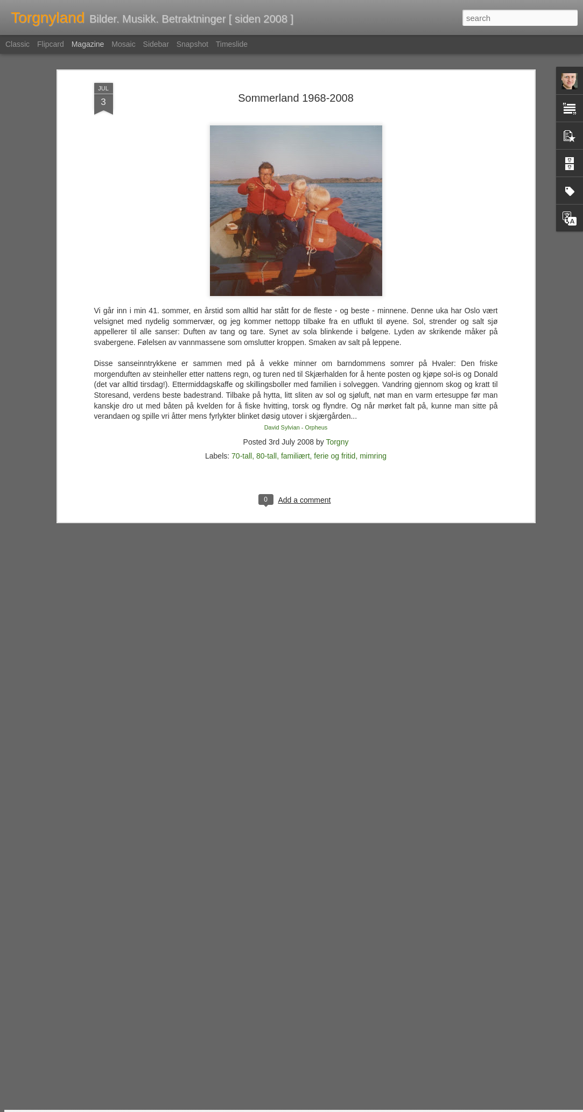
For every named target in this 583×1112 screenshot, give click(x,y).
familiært (295, 381)
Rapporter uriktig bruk (359, 1106)
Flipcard (50, 44)
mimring (373, 381)
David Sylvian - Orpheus (296, 352)
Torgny (337, 367)
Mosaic (123, 44)
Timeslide (232, 44)
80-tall (266, 381)
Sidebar (156, 44)
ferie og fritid (334, 381)
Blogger (317, 1106)
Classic (17, 44)
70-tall (241, 381)
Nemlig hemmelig (216, 977)
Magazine (88, 44)
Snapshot (192, 44)
